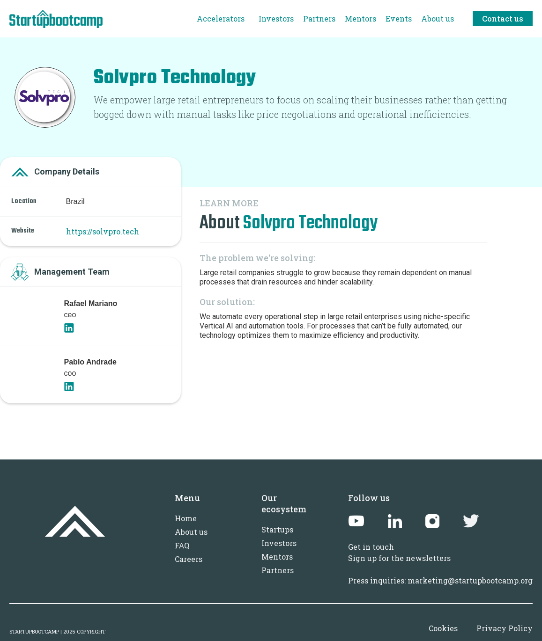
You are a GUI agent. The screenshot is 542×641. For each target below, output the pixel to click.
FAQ (182, 545)
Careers (188, 559)
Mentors (277, 556)
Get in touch (371, 547)
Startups (277, 529)
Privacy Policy (504, 628)
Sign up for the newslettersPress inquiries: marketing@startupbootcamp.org (440, 569)
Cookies (443, 628)
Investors (279, 543)
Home (186, 518)
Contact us (502, 18)
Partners (277, 570)
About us (191, 532)
